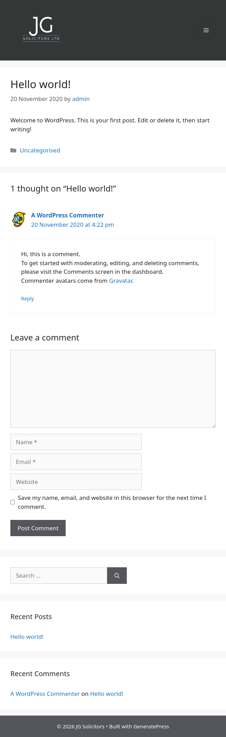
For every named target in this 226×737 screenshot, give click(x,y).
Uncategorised (40, 150)
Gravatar (120, 280)
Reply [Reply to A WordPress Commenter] (27, 298)
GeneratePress (151, 726)
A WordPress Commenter (67, 215)
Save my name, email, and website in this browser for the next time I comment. (112, 502)
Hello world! (27, 637)
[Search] (117, 575)
